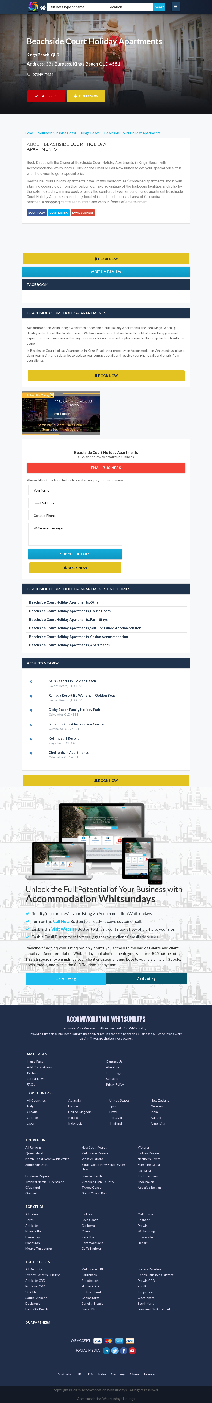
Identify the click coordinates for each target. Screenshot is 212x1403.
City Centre (146, 1298)
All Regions (33, 1147)
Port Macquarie (92, 1243)
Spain (113, 1106)
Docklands (32, 1303)
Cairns (86, 1231)
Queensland (34, 1153)
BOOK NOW (86, 96)
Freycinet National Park (154, 1309)
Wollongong (146, 1231)
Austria (156, 1118)
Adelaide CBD (35, 1280)
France (73, 1106)
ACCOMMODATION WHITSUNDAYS (106, 1019)
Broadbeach (90, 1280)
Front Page (114, 1073)
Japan (31, 1123)
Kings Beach (146, 1292)
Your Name (41, 490)
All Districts (33, 1269)
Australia (74, 1100)
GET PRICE (46, 96)
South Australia (36, 1164)
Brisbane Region (37, 1176)
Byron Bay (32, 1237)
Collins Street (91, 1292)
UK (79, 1374)
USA (90, 1374)
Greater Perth (92, 1176)
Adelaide (31, 1225)
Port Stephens (148, 1176)
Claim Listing (58, 212)
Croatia (32, 1112)
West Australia (92, 1159)
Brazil (113, 1112)
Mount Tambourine (39, 1248)
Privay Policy (115, 1084)
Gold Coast (90, 1220)
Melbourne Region (95, 1153)
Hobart (143, 1243)
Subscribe (113, 1079)
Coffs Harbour (92, 1248)
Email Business (82, 212)
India (154, 1112)
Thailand (115, 1123)
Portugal (115, 1118)
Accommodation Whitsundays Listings (106, 1399)
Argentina (158, 1123)
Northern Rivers (149, 1159)
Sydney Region (148, 1153)
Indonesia (75, 1123)
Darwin (143, 1225)
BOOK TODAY (37, 212)
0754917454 (42, 74)
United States (119, 1100)
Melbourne (145, 1214)
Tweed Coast (91, 1187)
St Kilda (30, 1292)
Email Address (44, 503)
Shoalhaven (146, 1182)
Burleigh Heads (92, 1303)
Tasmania (144, 1170)
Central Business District (156, 1275)
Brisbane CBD (35, 1286)
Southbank (89, 1275)
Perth (29, 1220)
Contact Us (114, 1061)
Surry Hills (89, 1309)
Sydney (87, 1214)
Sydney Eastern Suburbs (42, 1275)
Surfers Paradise (149, 1269)
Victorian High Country (98, 1182)
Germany (157, 1106)
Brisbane (144, 1220)
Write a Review (106, 271)
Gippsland (32, 1187)
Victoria (143, 1147)
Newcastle (33, 1231)
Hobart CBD (90, 1286)
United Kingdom (80, 1112)
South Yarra (146, 1303)
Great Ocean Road (95, 1193)
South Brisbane (36, 1298)
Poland (73, 1118)
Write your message (48, 528)
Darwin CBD (146, 1280)
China (134, 1374)
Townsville (145, 1237)
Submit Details (75, 554)
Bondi (142, 1286)
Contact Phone (45, 515)
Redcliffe (88, 1237)
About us (112, 1067)
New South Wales (94, 1147)
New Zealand (160, 1100)
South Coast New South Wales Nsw (104, 1167)
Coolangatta (90, 1298)
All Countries (36, 1100)
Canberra (88, 1225)
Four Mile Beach (36, 1309)
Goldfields (32, 1193)
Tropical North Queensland (44, 1182)
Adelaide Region (149, 1187)
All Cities (31, 1214)
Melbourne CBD (93, 1269)
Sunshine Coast (149, 1164)
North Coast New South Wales (47, 1159)
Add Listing (146, 979)
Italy (30, 1106)
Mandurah (32, 1243)
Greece (32, 1118)
